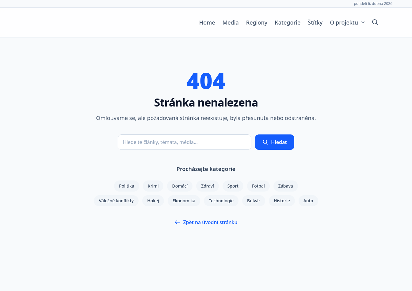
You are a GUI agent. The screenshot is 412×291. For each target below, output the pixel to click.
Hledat (274, 142)
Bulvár (253, 201)
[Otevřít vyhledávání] (375, 22)
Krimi (153, 186)
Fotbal (258, 186)
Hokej (153, 201)
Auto (308, 201)
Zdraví (207, 186)
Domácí (180, 186)
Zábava (285, 186)
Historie (282, 201)
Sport (232, 186)
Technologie (221, 201)
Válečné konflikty (116, 201)
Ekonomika (184, 201)
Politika (126, 186)
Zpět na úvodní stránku (205, 222)
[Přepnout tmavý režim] (386, 22)
